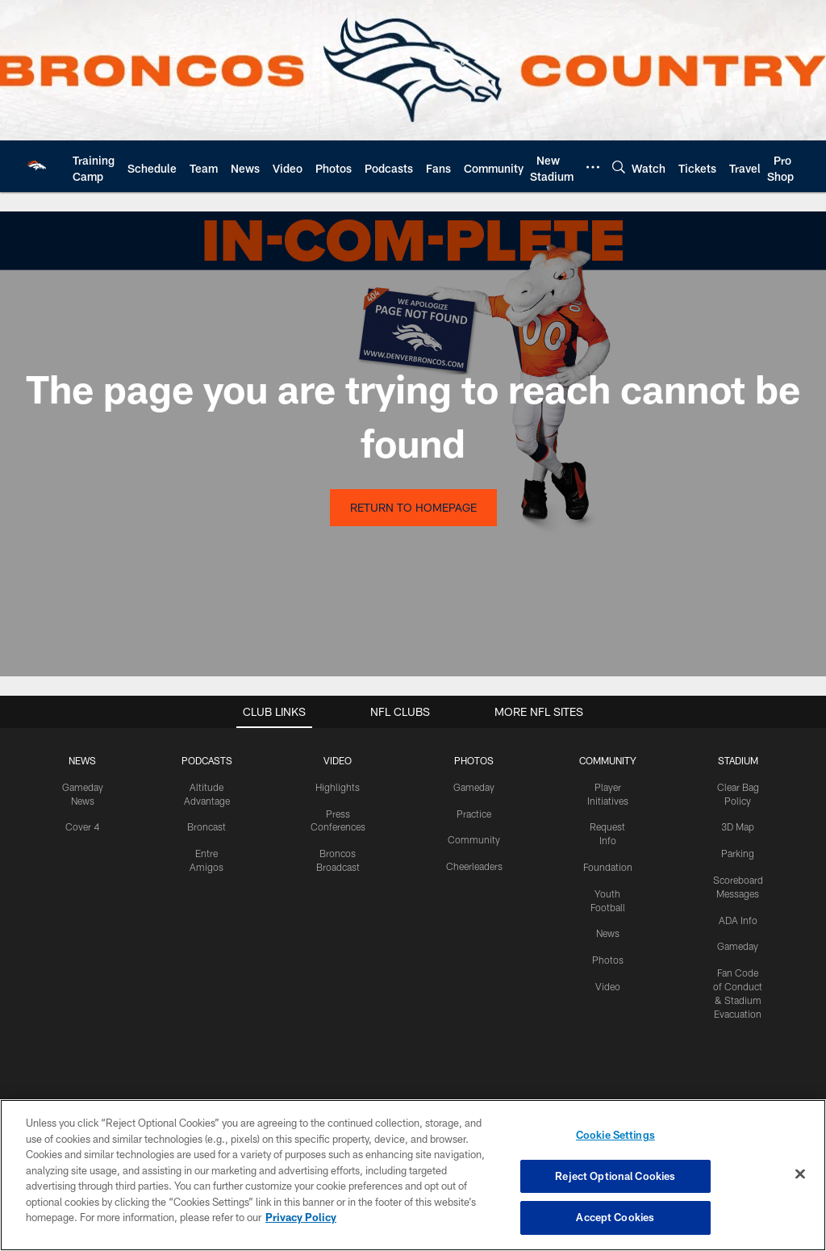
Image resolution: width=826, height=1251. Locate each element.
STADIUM (738, 760)
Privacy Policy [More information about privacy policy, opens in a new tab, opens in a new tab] (300, 1217)
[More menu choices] (592, 167)
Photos (608, 959)
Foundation (607, 866)
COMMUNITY (607, 760)
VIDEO (337, 760)
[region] (413, 1175)
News (608, 933)
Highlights (337, 787)
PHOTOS (474, 760)
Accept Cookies (615, 1217)
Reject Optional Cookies (615, 1175)
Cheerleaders (474, 866)
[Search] (618, 167)
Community (474, 839)
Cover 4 (82, 826)
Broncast (206, 826)
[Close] (800, 1174)
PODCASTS (206, 760)
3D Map (737, 826)
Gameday (473, 787)
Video (607, 986)
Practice (474, 813)
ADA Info (738, 920)
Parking (737, 853)
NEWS (82, 760)
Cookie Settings (615, 1134)
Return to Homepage (413, 507)
